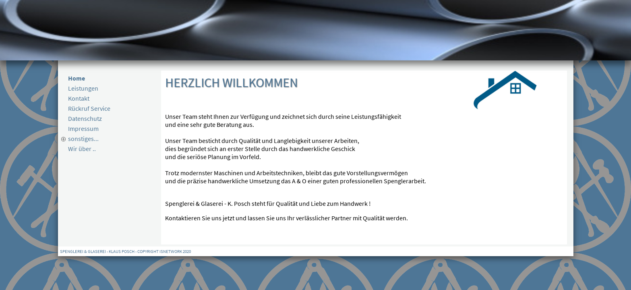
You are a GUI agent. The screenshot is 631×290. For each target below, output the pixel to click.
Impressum (83, 128)
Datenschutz (85, 118)
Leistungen (83, 88)
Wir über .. (82, 149)
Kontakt (78, 98)
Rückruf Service (89, 108)
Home (76, 78)
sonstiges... (83, 139)
